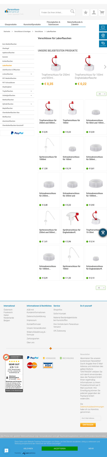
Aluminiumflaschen (8, 121)
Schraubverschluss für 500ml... (94, 158)
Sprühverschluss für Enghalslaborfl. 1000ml (71, 231)
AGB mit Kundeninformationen (36, 311)
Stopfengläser (7, 87)
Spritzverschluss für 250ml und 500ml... (48, 231)
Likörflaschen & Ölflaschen (11, 70)
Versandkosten (45, 436)
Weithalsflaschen (8, 100)
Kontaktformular (34, 324)
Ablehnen (28, 448)
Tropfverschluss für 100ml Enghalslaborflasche (89, 76)
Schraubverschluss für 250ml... (47, 194)
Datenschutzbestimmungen (92, 407)
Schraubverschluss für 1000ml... (94, 194)
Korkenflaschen (7, 61)
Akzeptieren (59, 448)
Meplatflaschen (7, 108)
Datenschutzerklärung (36, 316)
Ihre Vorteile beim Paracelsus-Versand (66, 325)
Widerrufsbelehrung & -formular (36, 333)
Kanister (5, 57)
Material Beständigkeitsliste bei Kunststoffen (65, 318)
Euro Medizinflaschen (9, 44)
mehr (91, 448)
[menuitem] (5, 2)
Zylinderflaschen (17, 104)
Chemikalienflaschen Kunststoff (12, 125)
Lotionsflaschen (17, 74)
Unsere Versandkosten (36, 328)
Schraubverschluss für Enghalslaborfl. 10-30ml (94, 267)
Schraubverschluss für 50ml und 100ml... (95, 121)
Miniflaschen (6, 117)
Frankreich (8, 312)
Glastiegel (5, 48)
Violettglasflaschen (17, 95)
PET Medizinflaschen (9, 78)
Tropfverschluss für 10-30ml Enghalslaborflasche (95, 231)
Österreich (8, 310)
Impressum (32, 320)
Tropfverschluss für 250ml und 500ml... (56, 76)
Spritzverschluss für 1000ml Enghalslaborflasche (48, 158)
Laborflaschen (7, 65)
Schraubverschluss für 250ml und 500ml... (71, 194)
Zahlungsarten (33, 338)
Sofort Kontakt (60, 313)
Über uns (30, 342)
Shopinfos (58, 310)
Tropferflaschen (17, 91)
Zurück (5, 40)
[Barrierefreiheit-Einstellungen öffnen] (103, 232)
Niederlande (9, 318)
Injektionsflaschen (8, 53)
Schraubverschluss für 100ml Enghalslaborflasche (72, 158)
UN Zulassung (60, 331)
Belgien (7, 320)
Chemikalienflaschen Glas (10, 112)
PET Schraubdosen (8, 83)
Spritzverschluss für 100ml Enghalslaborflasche (72, 267)
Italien (6, 315)
